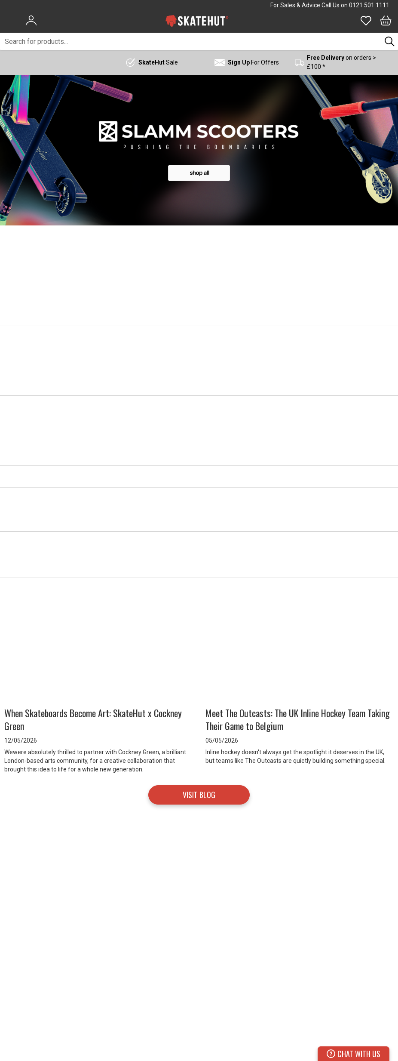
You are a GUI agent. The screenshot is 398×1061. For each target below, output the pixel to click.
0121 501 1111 (369, 5)
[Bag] (386, 21)
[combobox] (190, 41)
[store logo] (197, 20)
